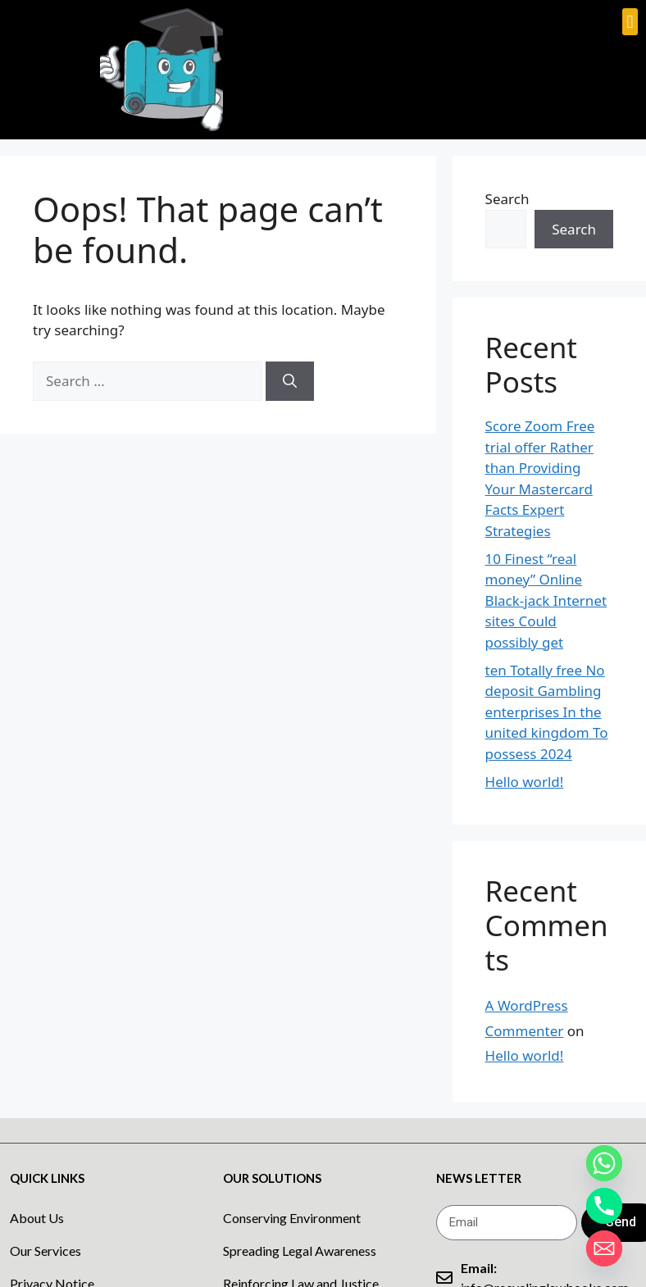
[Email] (604, 1248)
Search (507, 198)
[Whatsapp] (604, 1163)
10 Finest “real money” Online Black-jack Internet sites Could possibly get (546, 600)
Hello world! (524, 781)
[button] (630, 21)
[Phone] (604, 1206)
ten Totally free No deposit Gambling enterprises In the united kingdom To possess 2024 (546, 712)
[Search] (290, 381)
